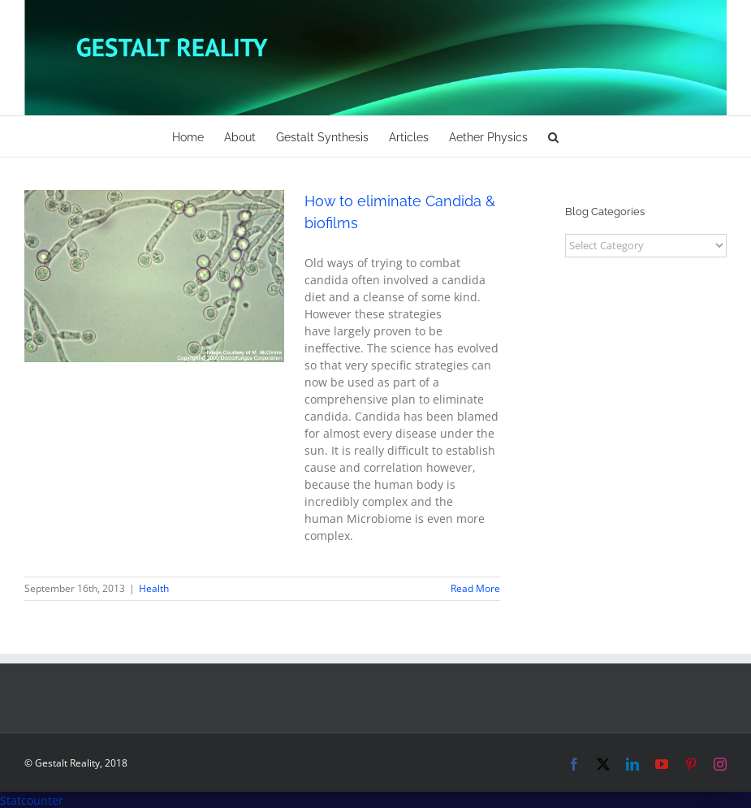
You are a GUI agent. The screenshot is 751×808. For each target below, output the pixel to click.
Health (154, 588)
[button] (553, 136)
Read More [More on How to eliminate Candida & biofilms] (475, 588)
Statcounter (31, 800)
